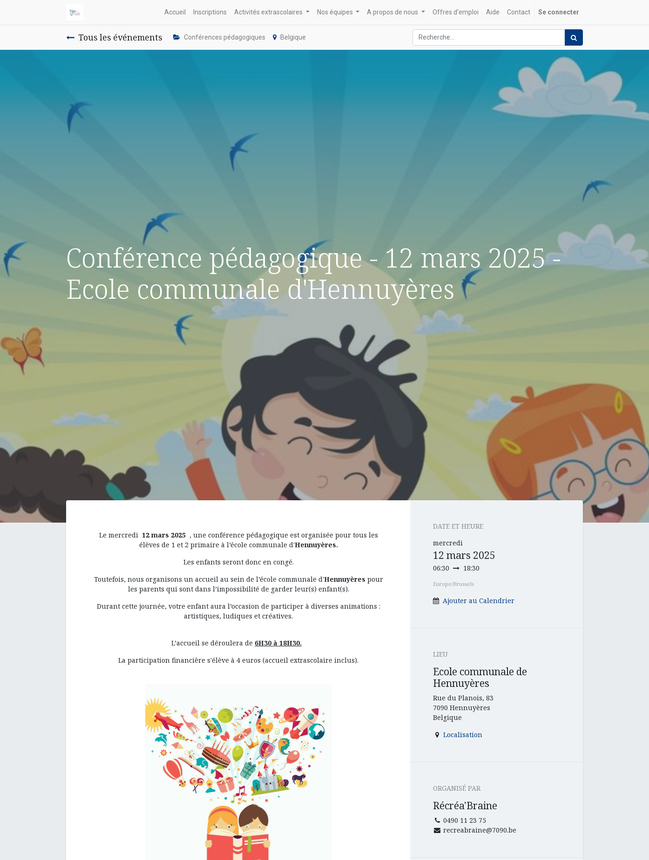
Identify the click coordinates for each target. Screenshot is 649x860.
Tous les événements (114, 37)
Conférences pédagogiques (219, 37)
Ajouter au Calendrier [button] (478, 600)
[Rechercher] (574, 37)
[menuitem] (175, 12)
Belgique (289, 37)
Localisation (462, 734)
